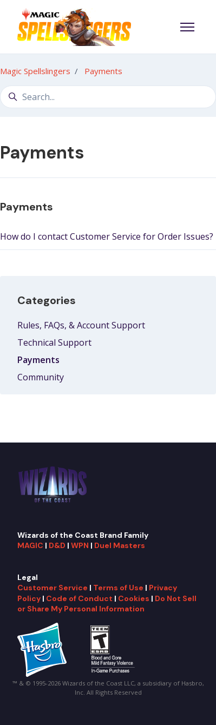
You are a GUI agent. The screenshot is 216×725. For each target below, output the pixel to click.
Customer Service (52, 587)
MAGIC (30, 545)
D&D (57, 545)
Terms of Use (118, 587)
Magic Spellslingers (35, 70)
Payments (103, 70)
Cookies (133, 598)
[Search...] (108, 96)
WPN (80, 545)
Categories (46, 300)
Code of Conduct (79, 598)
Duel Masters (119, 545)
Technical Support (54, 342)
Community (40, 377)
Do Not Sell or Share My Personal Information (107, 604)
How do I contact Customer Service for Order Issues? (106, 236)
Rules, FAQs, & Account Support (81, 325)
